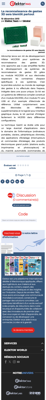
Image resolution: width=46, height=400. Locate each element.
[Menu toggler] (3, 3)
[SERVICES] (24, 343)
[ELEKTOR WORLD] (24, 350)
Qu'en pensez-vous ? (21, 205)
